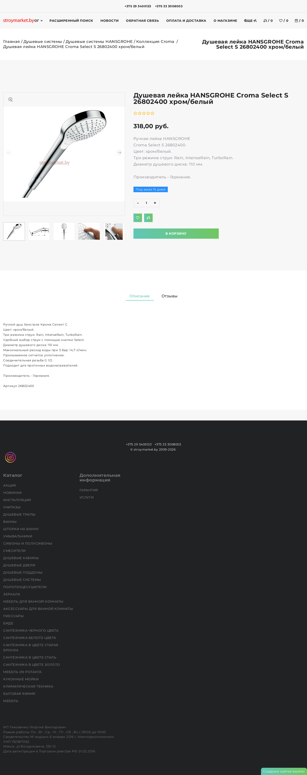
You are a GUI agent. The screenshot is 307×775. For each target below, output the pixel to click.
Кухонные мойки (21, 679)
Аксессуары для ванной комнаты (38, 609)
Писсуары (14, 616)
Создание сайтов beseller (284, 771)
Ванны (10, 522)
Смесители (15, 551)
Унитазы (12, 507)
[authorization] (255, 20)
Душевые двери (19, 565)
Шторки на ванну (21, 529)
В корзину (176, 233)
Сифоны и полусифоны (28, 543)
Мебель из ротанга (22, 672)
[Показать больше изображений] (10, 99)
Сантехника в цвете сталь (30, 657)
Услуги (87, 497)
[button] (119, 152)
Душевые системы (42, 41)
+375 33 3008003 (169, 6)
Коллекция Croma (155, 41)
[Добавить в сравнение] (148, 218)
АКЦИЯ (10, 485)
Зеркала (12, 594)
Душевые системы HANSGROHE (99, 41)
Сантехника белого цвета (30, 638)
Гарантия (89, 490)
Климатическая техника (28, 686)
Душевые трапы (19, 514)
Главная (11, 41)
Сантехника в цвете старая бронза (30, 647)
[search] (245, 20)
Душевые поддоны (23, 572)
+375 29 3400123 (138, 6)
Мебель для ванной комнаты (33, 601)
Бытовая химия (19, 694)
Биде (8, 623)
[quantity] (146, 203)
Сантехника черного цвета (31, 630)
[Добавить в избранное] (137, 218)
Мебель (11, 701)
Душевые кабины (21, 558)
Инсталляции (17, 500)
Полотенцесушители (25, 587)
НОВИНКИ (13, 493)
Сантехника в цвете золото (32, 665)
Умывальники (18, 536)
